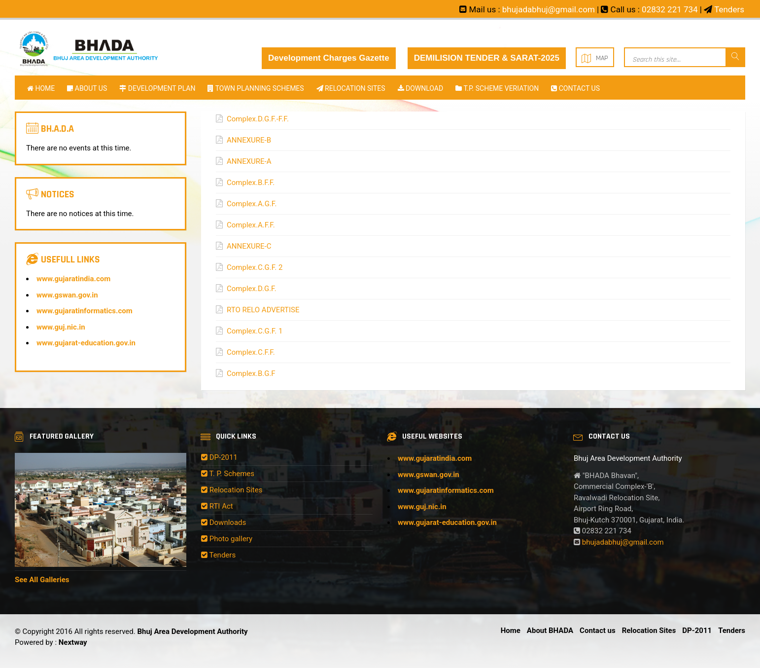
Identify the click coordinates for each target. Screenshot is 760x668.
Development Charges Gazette (328, 58)
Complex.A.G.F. (251, 203)
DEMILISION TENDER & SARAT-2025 (486, 58)
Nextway (72, 642)
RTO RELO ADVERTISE (263, 309)
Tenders (729, 9)
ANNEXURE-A (249, 161)
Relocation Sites (231, 489)
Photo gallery (226, 538)
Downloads (223, 522)
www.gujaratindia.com (73, 278)
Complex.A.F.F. (251, 225)
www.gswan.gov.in (67, 295)
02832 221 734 (670, 9)
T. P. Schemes (227, 473)
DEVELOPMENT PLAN (157, 88)
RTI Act (217, 506)
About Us (87, 88)
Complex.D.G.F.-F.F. (258, 118)
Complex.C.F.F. (251, 352)
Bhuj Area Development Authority (192, 631)
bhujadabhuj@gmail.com (548, 9)
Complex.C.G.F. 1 (254, 331)
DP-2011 (219, 457)
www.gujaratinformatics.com (84, 310)
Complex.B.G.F (251, 373)
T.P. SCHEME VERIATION (497, 88)
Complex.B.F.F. (251, 182)
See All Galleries (42, 579)
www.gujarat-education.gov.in (86, 342)
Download (421, 88)
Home (41, 88)
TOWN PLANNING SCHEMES (255, 88)
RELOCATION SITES (350, 88)
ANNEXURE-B (249, 140)
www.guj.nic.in (60, 327)
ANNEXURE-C (249, 246)
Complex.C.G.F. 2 (254, 267)
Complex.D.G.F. (251, 288)
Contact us (575, 88)
